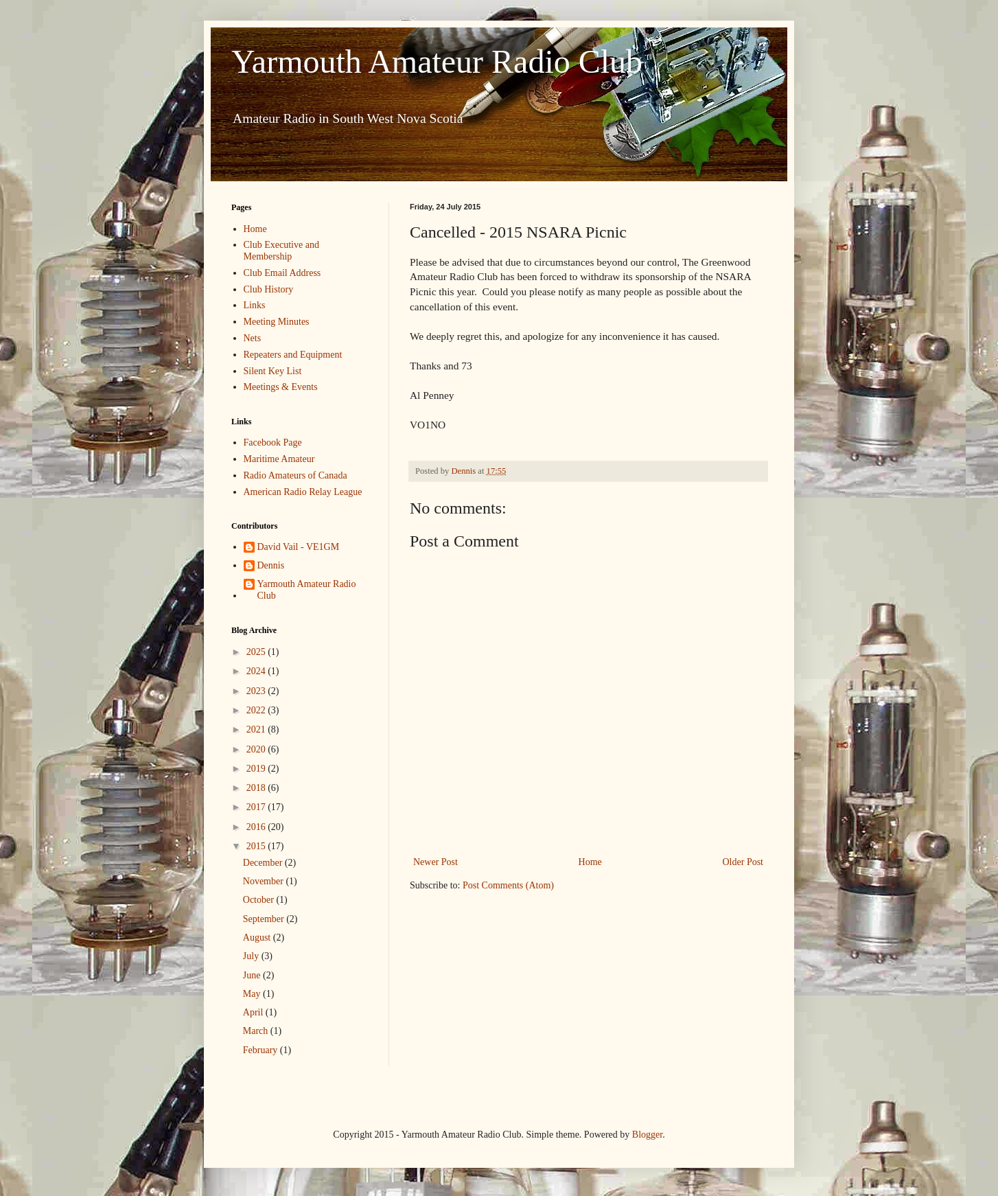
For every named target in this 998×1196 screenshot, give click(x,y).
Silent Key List (273, 371)
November (264, 881)
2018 (257, 788)
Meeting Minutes (277, 322)
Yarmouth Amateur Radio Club (436, 61)
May (253, 994)
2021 (257, 729)
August (258, 937)
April (254, 1012)
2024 (257, 671)
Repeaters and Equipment (293, 354)
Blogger (647, 1134)
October (260, 900)
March (256, 1031)
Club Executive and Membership (281, 251)
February (261, 1050)
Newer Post (435, 862)
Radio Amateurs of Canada (295, 475)
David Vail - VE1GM (298, 547)
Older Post (743, 862)
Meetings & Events (281, 387)
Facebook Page (273, 442)
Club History (269, 289)
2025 (257, 652)
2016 (257, 827)
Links (255, 305)
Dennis (271, 565)
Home (590, 862)
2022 (257, 710)
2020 (257, 749)
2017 (257, 807)
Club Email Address (282, 273)
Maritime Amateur (279, 459)
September (264, 919)
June (253, 975)
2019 (257, 768)
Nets (253, 338)
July (252, 956)
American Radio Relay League (303, 492)
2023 (257, 691)
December (264, 863)
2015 (257, 846)
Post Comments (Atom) (508, 885)
